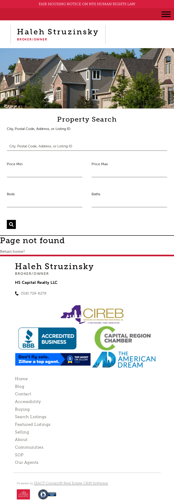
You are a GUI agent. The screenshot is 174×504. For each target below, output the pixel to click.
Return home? (12, 251)
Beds (11, 194)
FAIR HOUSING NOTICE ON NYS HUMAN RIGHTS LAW (87, 4)
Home (21, 378)
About (21, 439)
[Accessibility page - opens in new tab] (47, 497)
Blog (19, 386)
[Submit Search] (11, 224)
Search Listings (30, 416)
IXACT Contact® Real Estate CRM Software (71, 483)
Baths (96, 194)
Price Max (100, 164)
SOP (19, 454)
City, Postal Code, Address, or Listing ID (38, 128)
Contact (23, 393)
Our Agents (26, 462)
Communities (29, 447)
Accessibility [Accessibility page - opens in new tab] (28, 401)
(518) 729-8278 (33, 293)
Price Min (14, 164)
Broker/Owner (32, 273)
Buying (22, 409)
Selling (22, 432)
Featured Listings (32, 424)
